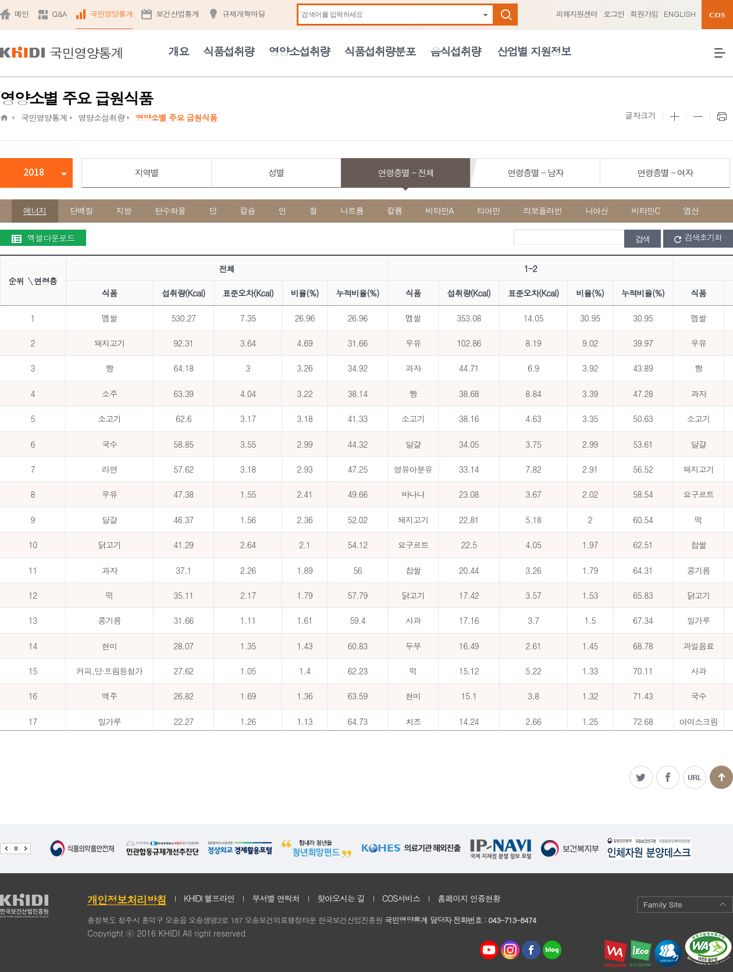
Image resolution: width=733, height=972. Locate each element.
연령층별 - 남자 (535, 172)
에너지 (35, 210)
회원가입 (644, 13)
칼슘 (247, 210)
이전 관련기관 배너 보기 (5, 848)
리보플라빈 (543, 210)
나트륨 (352, 210)
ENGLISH (680, 13)
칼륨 (395, 210)
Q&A (59, 13)
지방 (124, 210)
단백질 (81, 210)
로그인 (613, 13)
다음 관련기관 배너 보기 (25, 848)
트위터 (641, 777)
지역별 (147, 172)
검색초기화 (698, 237)
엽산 (691, 210)
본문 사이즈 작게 (698, 117)
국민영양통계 (111, 13)
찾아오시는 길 (341, 898)
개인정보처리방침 (126, 899)
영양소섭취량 (299, 51)
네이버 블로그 (552, 950)
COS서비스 (401, 898)
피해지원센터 (576, 13)
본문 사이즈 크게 (674, 117)
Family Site (685, 904)
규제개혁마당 (243, 13)
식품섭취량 (228, 51)
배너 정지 (15, 848)
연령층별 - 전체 (405, 172)
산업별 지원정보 (534, 51)
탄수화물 (170, 210)
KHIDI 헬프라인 (209, 898)
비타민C (646, 210)
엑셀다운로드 (43, 238)
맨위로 (721, 777)
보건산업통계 (177, 13)
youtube (489, 947)
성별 (276, 172)
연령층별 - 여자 (664, 172)
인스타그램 (512, 950)
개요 (178, 51)
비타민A (440, 210)
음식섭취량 (455, 51)
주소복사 (694, 777)
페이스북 (667, 777)
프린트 (721, 117)
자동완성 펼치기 (485, 14)
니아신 (597, 210)
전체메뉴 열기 (723, 57)
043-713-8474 (512, 919)
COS (717, 14)
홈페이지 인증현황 (468, 898)
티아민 (488, 210)
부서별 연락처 (276, 898)
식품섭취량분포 (379, 51)
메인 (22, 13)
